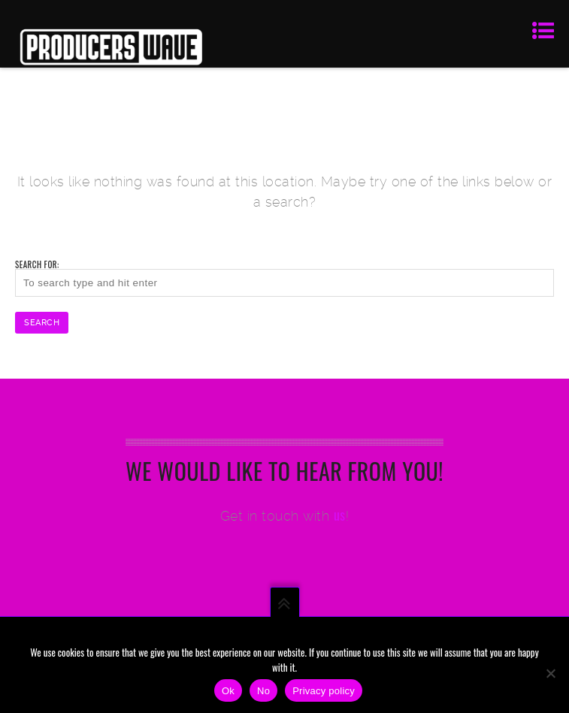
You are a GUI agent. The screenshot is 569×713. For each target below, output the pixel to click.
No (263, 690)
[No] (550, 673)
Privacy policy (323, 690)
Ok (228, 690)
